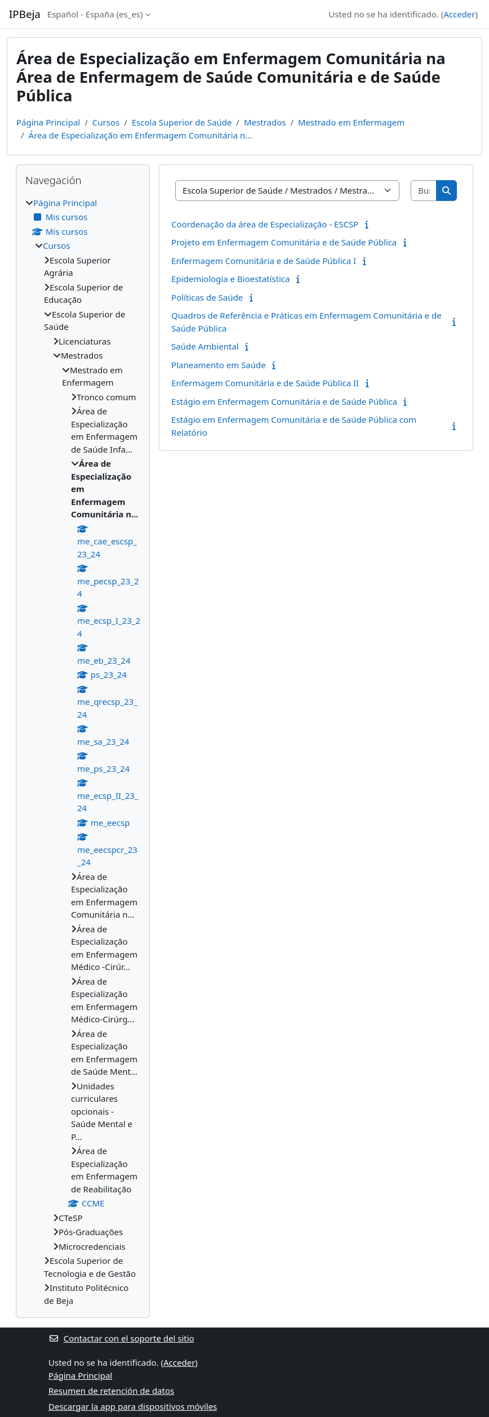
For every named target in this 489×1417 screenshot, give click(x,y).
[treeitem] (82, 751)
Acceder (459, 14)
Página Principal (48, 122)
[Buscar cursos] (424, 190)
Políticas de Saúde (207, 297)
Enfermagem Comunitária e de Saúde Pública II (265, 382)
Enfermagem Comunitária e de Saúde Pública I (263, 260)
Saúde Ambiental (205, 346)
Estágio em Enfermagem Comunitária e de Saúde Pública (284, 401)
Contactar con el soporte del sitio (121, 1338)
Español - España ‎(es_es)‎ (95, 14)
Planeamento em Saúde (218, 364)
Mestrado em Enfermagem (351, 122)
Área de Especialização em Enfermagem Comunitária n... (140, 135)
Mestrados (265, 122)
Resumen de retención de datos (111, 1390)
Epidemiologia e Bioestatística (230, 278)
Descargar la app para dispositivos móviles (132, 1406)
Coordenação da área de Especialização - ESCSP (264, 224)
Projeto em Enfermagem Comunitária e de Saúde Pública (284, 242)
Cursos (105, 122)
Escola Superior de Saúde (182, 122)
